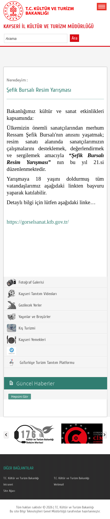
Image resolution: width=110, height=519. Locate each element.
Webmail (59, 484)
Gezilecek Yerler (24, 305)
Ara (74, 38)
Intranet (8, 484)
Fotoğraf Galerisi (25, 282)
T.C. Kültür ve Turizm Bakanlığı (21, 478)
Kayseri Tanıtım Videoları (32, 294)
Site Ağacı (9, 491)
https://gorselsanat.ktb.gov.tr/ (38, 222)
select (68, 38)
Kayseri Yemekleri (26, 339)
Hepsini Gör (19, 396)
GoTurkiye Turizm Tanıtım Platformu (40, 362)
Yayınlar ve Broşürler (29, 317)
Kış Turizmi (21, 328)
